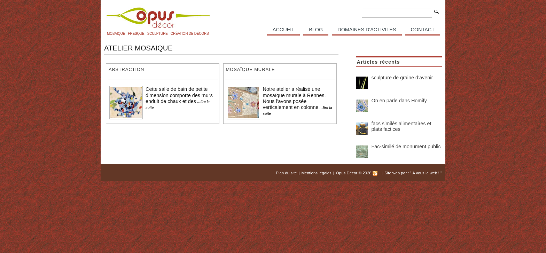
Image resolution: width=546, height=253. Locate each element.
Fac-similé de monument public (406, 146)
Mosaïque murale (250, 69)
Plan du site (286, 173)
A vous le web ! (426, 173)
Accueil (283, 29)
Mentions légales (316, 173)
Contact (423, 29)
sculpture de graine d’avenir (402, 77)
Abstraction (126, 69)
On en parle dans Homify (399, 100)
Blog (316, 29)
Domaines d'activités (366, 29)
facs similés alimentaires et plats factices (401, 126)
